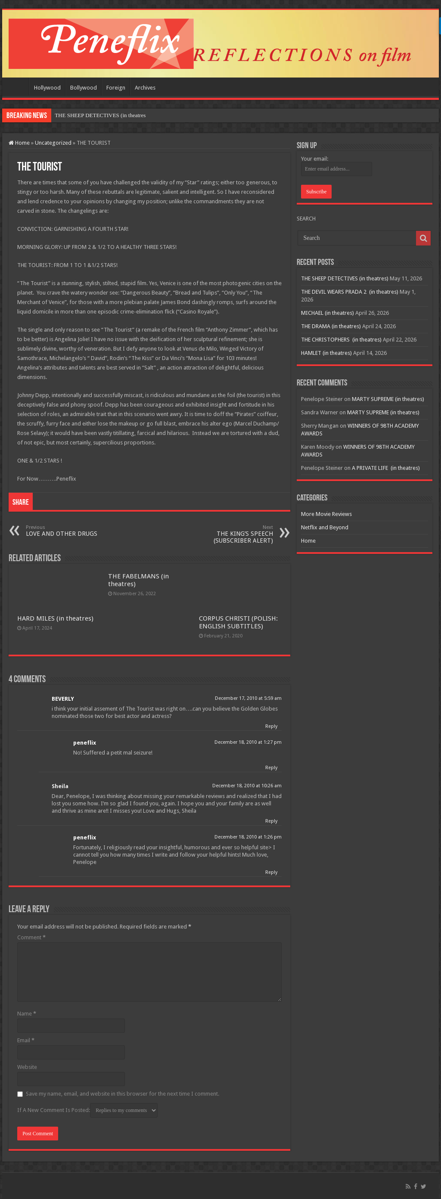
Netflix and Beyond (324, 527)
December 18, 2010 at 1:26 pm (248, 837)
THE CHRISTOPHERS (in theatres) (341, 339)
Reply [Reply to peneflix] (271, 767)
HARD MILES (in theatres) (55, 618)
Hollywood (47, 87)
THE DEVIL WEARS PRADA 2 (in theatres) (349, 292)
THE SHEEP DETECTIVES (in (91, 115)
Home (17, 87)
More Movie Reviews (326, 514)
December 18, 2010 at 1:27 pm (248, 742)
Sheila (60, 786)
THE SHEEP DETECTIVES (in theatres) (344, 278)
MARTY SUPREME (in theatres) (388, 399)
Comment (31, 937)
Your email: (314, 158)
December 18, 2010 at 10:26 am (247, 786)
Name (26, 1013)
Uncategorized (53, 143)
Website (27, 1067)
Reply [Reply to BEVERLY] (271, 726)
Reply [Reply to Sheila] (271, 821)
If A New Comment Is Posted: (87, 1110)
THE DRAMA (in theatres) (331, 326)
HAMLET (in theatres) (326, 353)
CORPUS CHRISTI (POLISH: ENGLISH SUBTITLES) (238, 622)
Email (25, 1040)
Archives (145, 87)
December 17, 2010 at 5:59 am (248, 698)
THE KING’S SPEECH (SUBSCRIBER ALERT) (229, 534)
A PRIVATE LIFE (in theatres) (386, 468)
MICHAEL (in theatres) (327, 313)
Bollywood (83, 87)
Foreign (115, 87)
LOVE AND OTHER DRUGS (70, 531)
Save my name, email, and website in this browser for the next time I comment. (122, 1093)
